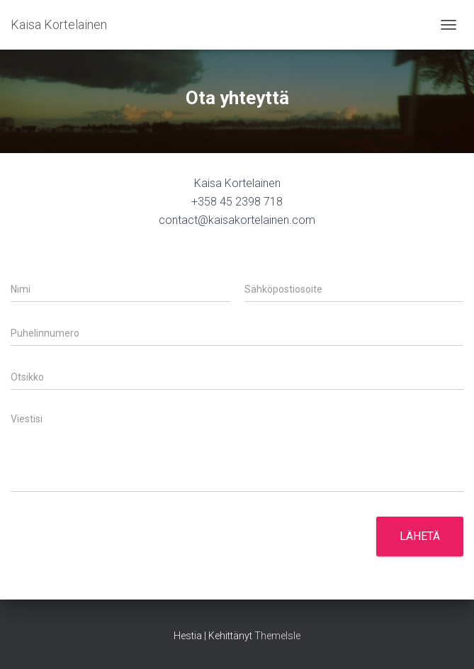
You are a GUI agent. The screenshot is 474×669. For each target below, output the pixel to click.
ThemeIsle (277, 635)
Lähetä (420, 536)
